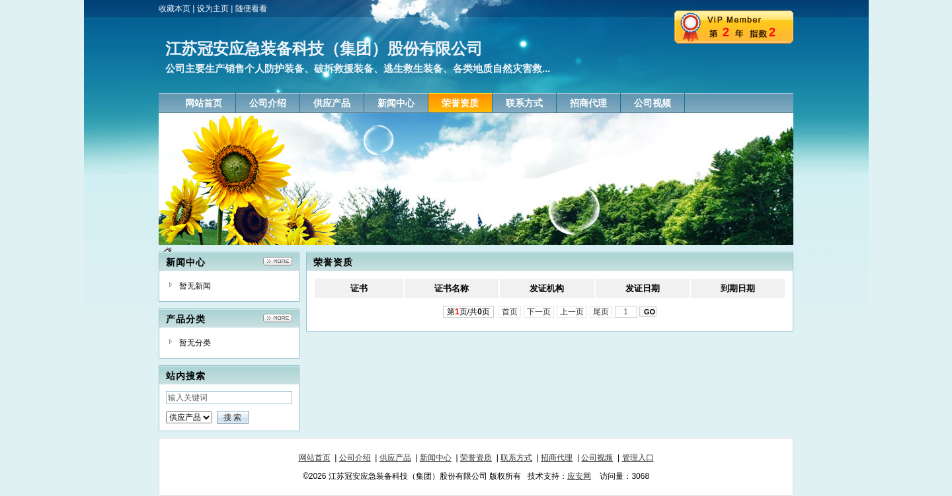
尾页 (601, 311)
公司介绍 (355, 457)
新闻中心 (436, 457)
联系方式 (516, 457)
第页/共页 (468, 311)
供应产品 (395, 457)
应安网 (579, 476)
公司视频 (597, 457)
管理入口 (638, 457)
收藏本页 (174, 8)
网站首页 (315, 457)
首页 (509, 311)
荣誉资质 (476, 457)
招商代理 (557, 457)
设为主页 (213, 8)
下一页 (539, 311)
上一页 (572, 311)
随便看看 (251, 8)
